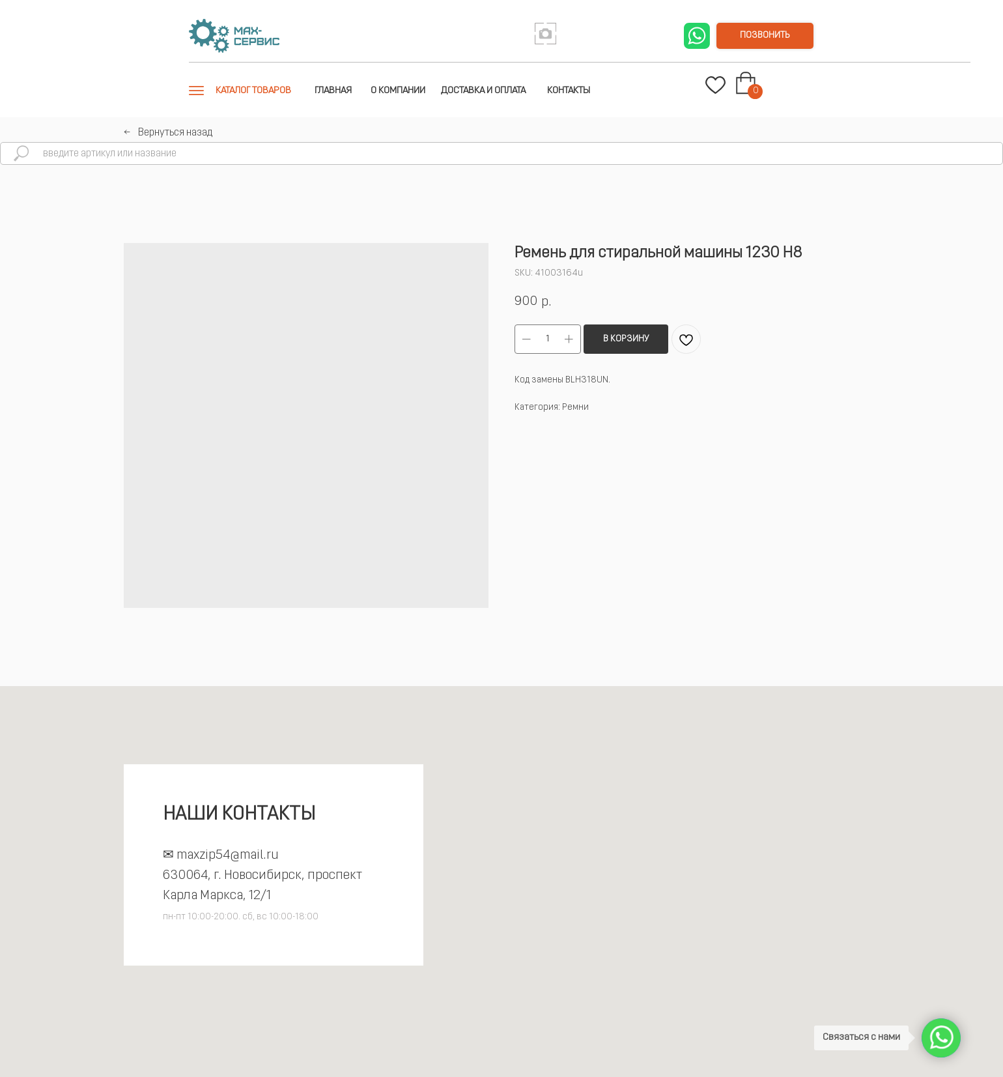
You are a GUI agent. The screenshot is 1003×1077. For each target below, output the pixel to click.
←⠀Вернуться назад (168, 133)
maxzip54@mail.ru (228, 855)
